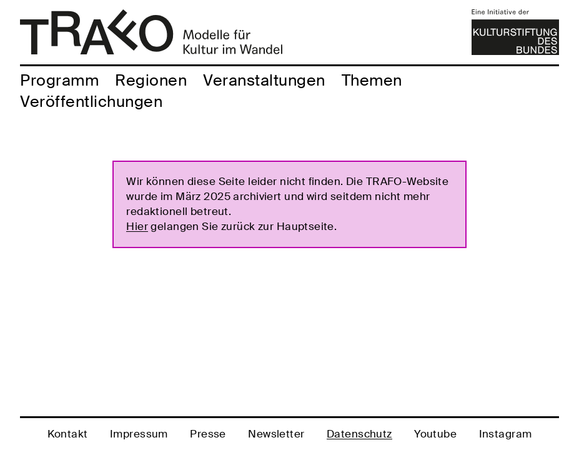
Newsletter (276, 434)
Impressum (139, 434)
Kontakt (67, 434)
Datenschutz (359, 434)
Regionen (151, 80)
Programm (59, 80)
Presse (208, 434)
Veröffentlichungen (91, 101)
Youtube (435, 434)
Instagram (505, 434)
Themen (372, 80)
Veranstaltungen (264, 80)
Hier (137, 226)
